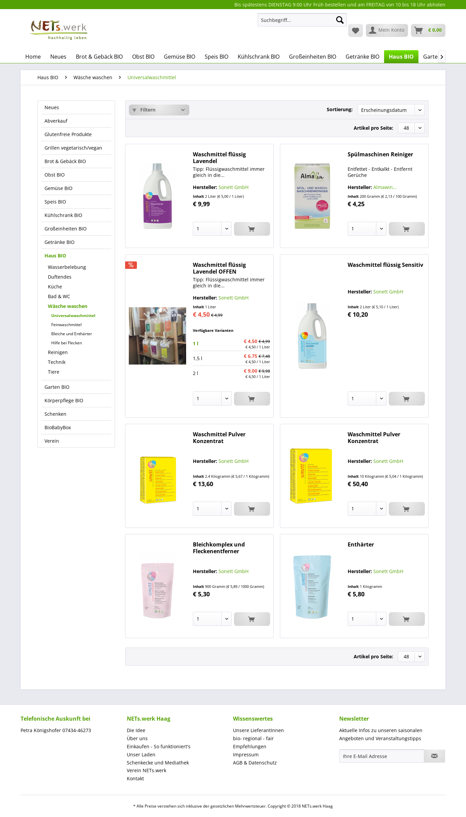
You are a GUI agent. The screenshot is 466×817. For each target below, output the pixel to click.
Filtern (144, 109)
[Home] (33, 56)
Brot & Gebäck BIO (65, 161)
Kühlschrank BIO (63, 215)
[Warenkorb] (428, 30)
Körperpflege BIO (64, 400)
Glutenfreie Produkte (68, 134)
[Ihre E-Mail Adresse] (381, 756)
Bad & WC (59, 296)
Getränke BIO (60, 242)
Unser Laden (141, 754)
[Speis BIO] (216, 56)
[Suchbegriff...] (302, 20)
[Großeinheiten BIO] (312, 56)
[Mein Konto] (387, 30)
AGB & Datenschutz (255, 762)
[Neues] (58, 56)
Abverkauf (56, 121)
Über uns (137, 738)
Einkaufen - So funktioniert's (159, 746)
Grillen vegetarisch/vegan (73, 148)
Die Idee (136, 730)
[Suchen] (340, 20)
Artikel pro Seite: (373, 128)
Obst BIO (55, 174)
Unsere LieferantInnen (258, 730)
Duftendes (59, 277)
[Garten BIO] (437, 56)
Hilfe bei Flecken (66, 343)
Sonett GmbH (234, 187)
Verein (52, 441)
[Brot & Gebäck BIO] (99, 56)
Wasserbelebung (67, 267)
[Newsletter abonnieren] (434, 756)
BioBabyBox (58, 427)
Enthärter (361, 544)
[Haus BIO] (401, 56)
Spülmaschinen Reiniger (380, 154)
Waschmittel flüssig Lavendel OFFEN (219, 268)
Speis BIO (55, 201)
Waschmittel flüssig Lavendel (219, 157)
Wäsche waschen (67, 306)
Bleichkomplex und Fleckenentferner (219, 548)
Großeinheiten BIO (66, 228)
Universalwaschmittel (73, 315)
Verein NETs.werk (146, 770)
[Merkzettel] (355, 30)
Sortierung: (340, 109)
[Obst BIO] (143, 56)
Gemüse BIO (58, 188)
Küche (55, 286)
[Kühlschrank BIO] (258, 56)
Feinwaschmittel (66, 324)
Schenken (55, 414)
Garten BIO (57, 387)
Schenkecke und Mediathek (158, 762)
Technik (56, 362)
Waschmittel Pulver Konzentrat (219, 437)
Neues (52, 107)
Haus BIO (55, 255)
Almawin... (385, 187)
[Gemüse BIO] (179, 56)
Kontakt (135, 778)
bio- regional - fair (253, 738)
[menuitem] (302, 23)
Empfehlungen (249, 746)
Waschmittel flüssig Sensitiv (385, 265)
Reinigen (58, 352)
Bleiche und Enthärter (71, 334)
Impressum (246, 754)
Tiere (53, 372)
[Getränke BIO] (362, 56)
